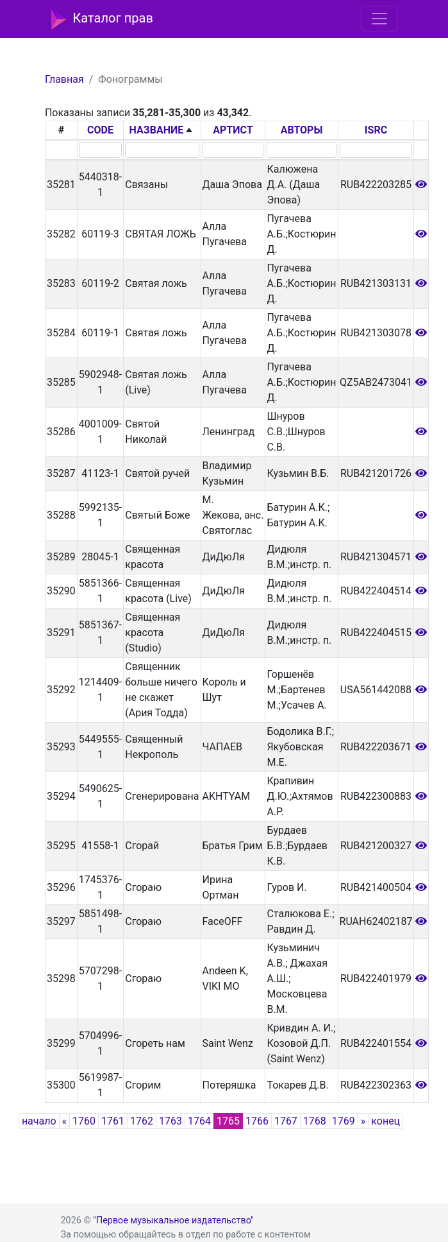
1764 (199, 1121)
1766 (257, 1121)
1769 (343, 1121)
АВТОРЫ (302, 130)
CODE (100, 130)
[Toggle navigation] (379, 18)
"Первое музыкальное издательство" (173, 1220)
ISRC (376, 130)
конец (385, 1121)
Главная (64, 79)
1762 (141, 1121)
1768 (314, 1121)
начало (39, 1121)
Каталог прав (102, 19)
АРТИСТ (233, 130)
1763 (170, 1121)
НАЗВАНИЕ (156, 130)
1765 (228, 1121)
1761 (112, 1121)
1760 (83, 1121)
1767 (285, 1121)
